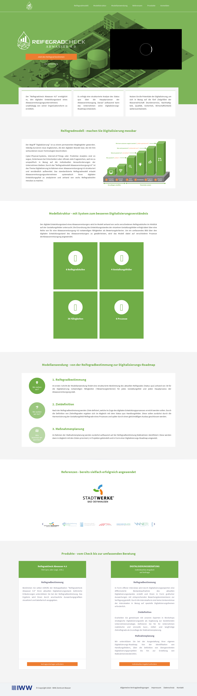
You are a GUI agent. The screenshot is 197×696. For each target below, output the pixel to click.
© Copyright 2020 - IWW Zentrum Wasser (53, 688)
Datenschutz (169, 687)
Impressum (156, 687)
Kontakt (180, 687)
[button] (51, 57)
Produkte (151, 5)
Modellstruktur (99, 5)
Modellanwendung (119, 5)
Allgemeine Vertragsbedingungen (134, 687)
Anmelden (164, 5)
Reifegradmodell (81, 5)
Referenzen (137, 5)
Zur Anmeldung (51, 63)
